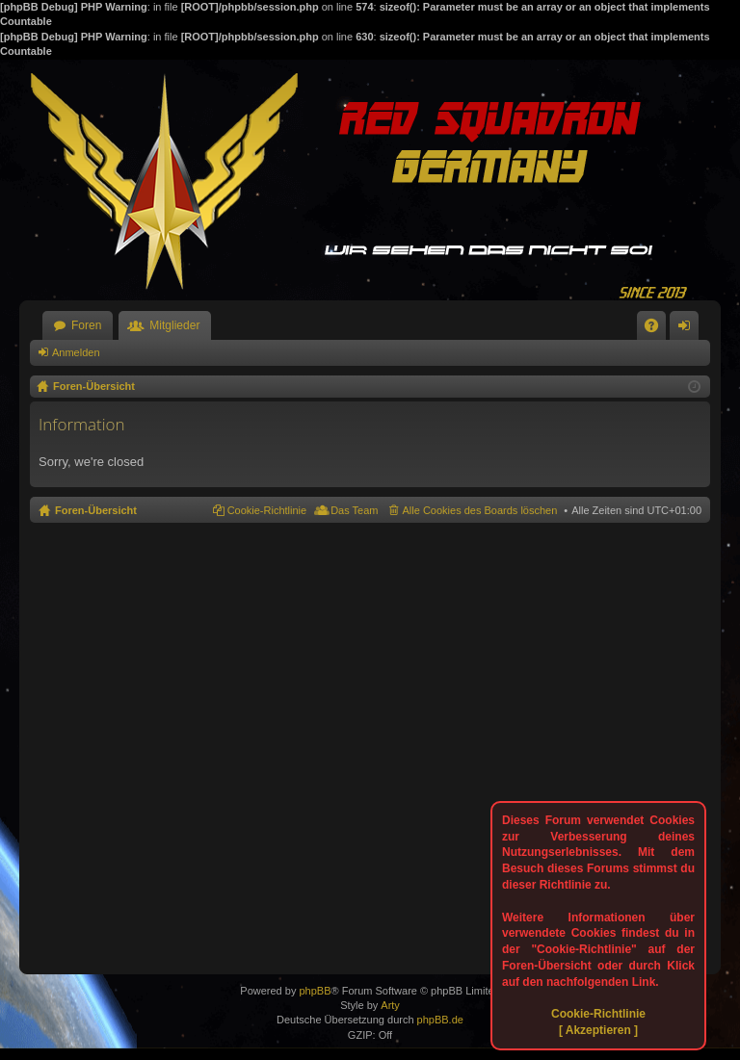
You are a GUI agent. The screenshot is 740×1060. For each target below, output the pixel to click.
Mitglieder (174, 325)
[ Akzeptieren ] (598, 1030)
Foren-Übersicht (96, 510)
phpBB (314, 990)
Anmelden (76, 352)
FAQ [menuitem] (657, 329)
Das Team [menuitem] (354, 510)
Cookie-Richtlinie (598, 1014)
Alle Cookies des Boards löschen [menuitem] (480, 510)
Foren (86, 325)
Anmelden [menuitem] (688, 329)
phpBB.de (440, 1019)
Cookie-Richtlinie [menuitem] (267, 510)
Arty (390, 1005)
